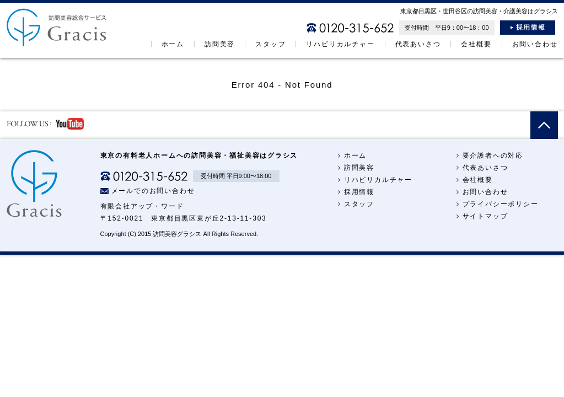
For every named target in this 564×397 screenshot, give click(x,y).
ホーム (173, 44)
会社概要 (476, 44)
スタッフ (270, 44)
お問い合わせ (535, 44)
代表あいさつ (418, 44)
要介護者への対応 (488, 155)
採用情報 (527, 27)
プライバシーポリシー (496, 204)
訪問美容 (220, 44)
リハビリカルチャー (340, 44)
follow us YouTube (45, 124)
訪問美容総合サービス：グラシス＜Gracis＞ (56, 27)
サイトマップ (481, 216)
